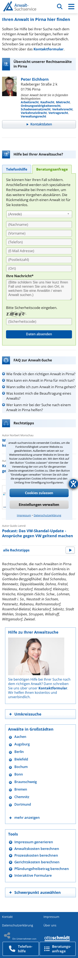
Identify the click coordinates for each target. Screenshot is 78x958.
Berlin (19, 752)
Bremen (20, 789)
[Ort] (39, 268)
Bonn (18, 774)
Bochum (21, 767)
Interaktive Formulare (33, 875)
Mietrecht (63, 102)
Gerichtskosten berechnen (36, 862)
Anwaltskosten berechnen (36, 848)
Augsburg (22, 744)
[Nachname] (39, 224)
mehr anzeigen (27, 817)
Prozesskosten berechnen (36, 855)
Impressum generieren (33, 841)
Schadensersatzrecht (36, 109)
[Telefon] (39, 242)
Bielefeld (21, 759)
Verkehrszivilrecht (34, 113)
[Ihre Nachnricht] (39, 289)
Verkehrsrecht (62, 109)
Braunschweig (25, 782)
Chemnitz (21, 797)
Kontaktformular (48, 49)
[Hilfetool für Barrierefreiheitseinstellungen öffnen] (73, 483)
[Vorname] (39, 233)
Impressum (24, 515)
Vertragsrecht (58, 113)
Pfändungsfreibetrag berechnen (41, 868)
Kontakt (7, 917)
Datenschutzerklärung (47, 515)
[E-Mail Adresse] (39, 250)
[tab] (16, 169)
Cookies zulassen (39, 493)
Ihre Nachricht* (19, 275)
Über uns (49, 925)
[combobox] (39, 214)
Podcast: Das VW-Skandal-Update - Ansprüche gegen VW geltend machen (37, 533)
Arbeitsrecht (30, 102)
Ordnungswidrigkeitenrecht (41, 106)
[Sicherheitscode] (39, 321)
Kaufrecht (47, 102)
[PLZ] (39, 259)
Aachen (20, 737)
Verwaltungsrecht (33, 116)
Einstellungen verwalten (39, 504)
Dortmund (22, 804)
